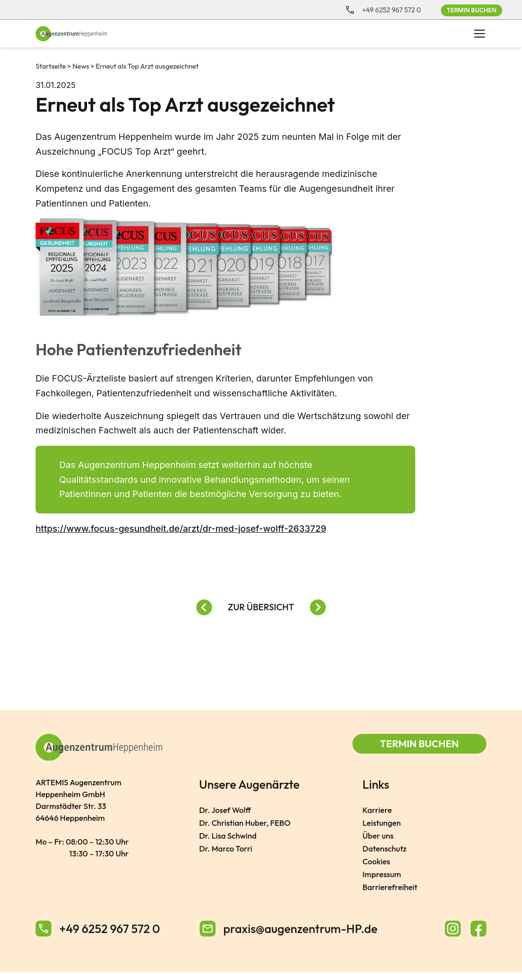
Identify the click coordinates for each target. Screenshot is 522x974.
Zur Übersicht (261, 607)
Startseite (51, 66)
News (81, 66)
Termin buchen (471, 10)
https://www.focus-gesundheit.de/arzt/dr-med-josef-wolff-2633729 (181, 529)
